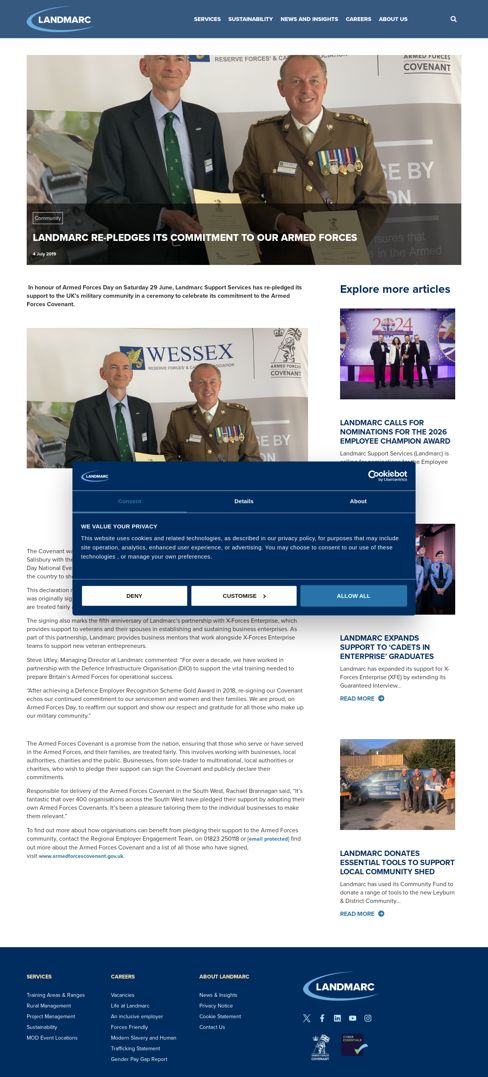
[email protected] (268, 839)
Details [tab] (244, 501)
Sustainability (250, 19)
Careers (358, 19)
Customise (244, 596)
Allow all (354, 596)
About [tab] (358, 501)
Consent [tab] (129, 501)
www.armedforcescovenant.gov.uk (81, 856)
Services (207, 19)
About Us (393, 19)
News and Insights (309, 19)
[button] (453, 19)
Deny (135, 596)
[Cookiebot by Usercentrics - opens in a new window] (373, 476)
